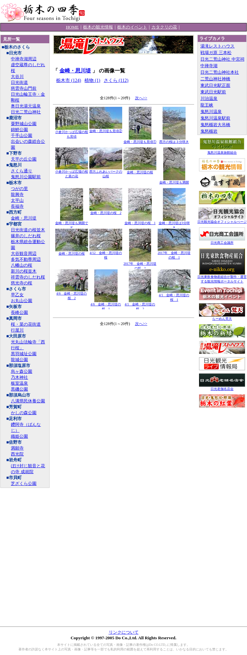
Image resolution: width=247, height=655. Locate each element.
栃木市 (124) (68, 80)
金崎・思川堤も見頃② (105, 129)
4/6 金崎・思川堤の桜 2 (71, 294)
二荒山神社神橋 (215, 78)
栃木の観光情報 (98, 27)
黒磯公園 (19, 389)
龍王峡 (206, 105)
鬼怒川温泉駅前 (215, 118)
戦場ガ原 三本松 (215, 52)
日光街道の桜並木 (28, 229)
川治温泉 (208, 98)
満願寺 (17, 448)
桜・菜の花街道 (26, 324)
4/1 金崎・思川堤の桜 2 (140, 305)
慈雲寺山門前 (23, 88)
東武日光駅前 (213, 91)
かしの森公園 (23, 412)
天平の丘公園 (23, 159)
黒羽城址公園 (23, 353)
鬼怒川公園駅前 (26, 176)
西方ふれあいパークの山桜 (105, 172)
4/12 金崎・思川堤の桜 (105, 253)
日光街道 (19, 82)
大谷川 (17, 76)
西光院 (17, 454)
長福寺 (17, 206)
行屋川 (17, 330)
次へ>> (141, 98)
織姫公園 (19, 436)
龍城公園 (19, 359)
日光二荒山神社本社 (219, 72)
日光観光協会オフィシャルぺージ (222, 220)
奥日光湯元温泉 (26, 106)
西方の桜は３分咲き (174, 140)
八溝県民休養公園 (28, 400)
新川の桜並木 (23, 271)
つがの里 (19, 188)
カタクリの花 (164, 27)
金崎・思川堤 (23, 218)
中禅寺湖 (208, 65)
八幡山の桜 (21, 265)
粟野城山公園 (23, 123)
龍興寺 (17, 194)
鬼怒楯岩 (208, 131)
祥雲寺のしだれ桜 (28, 277)
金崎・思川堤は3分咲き (174, 223)
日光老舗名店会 (222, 387)
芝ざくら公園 (23, 483)
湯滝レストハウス (217, 46)
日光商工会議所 (222, 241)
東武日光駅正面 (215, 85)
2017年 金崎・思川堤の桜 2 (140, 264)
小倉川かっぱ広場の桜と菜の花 (71, 172)
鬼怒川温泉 (211, 111)
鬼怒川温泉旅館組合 (222, 150)
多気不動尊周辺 (26, 259)
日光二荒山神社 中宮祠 (222, 59)
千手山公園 (21, 135)
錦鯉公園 (19, 129)
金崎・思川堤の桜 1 (140, 221)
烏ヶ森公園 (21, 371)
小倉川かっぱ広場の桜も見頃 (71, 132)
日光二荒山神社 (26, 111)
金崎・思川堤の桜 (140, 170)
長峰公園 (19, 312)
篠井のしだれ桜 (26, 235)
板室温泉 (19, 383)
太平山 (17, 200)
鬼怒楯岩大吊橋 (215, 124)
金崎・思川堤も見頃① (140, 140)
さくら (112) (116, 80)
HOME (72, 27)
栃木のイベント (132, 27)
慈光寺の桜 (21, 282)
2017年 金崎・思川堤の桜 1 (174, 253)
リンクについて (124, 632)
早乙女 (17, 294)
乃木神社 (19, 377)
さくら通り (21, 170)
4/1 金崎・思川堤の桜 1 (174, 295)
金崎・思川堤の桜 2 (105, 211)
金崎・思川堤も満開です (71, 223)
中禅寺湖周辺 (23, 58)
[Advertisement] (123, 365)
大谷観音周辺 (23, 253)
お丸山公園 (21, 300)
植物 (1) (92, 80)
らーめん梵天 (222, 317)
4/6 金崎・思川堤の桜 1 (106, 305)
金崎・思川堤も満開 (174, 180)
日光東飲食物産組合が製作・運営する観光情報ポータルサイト (222, 277)
